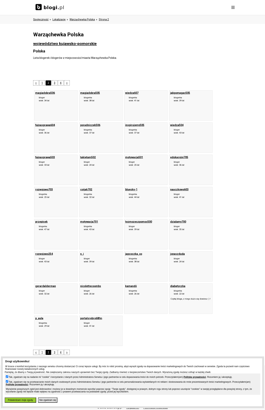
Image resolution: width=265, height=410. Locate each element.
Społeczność (41, 19)
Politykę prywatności (194, 377)
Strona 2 (104, 19)
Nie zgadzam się (47, 400)
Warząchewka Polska (82, 19)
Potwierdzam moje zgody (20, 400)
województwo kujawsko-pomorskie (65, 43)
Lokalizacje (59, 19)
